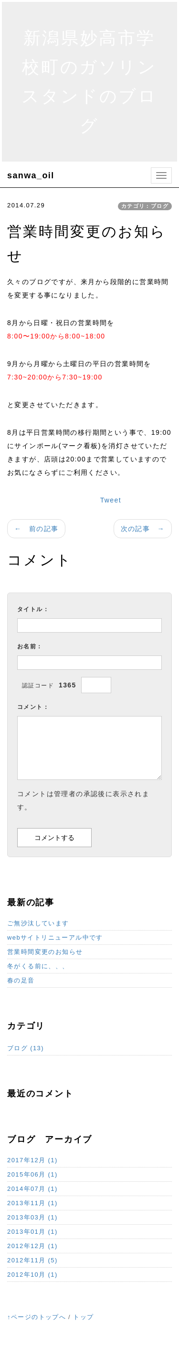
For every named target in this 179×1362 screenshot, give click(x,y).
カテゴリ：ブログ (144, 206)
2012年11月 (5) (32, 1260)
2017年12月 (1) (32, 1160)
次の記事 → (143, 529)
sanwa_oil (30, 175)
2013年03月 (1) (32, 1217)
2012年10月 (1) (32, 1274)
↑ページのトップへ (36, 1317)
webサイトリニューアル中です (55, 937)
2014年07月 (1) (32, 1188)
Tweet (110, 500)
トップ (83, 1317)
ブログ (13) (25, 1048)
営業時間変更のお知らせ (45, 951)
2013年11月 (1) (32, 1203)
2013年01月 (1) (32, 1231)
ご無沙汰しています (38, 923)
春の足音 (21, 980)
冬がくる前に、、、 (38, 966)
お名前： (30, 646)
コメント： (33, 707)
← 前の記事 (36, 529)
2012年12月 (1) (32, 1245)
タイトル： (33, 609)
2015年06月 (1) (32, 1174)
